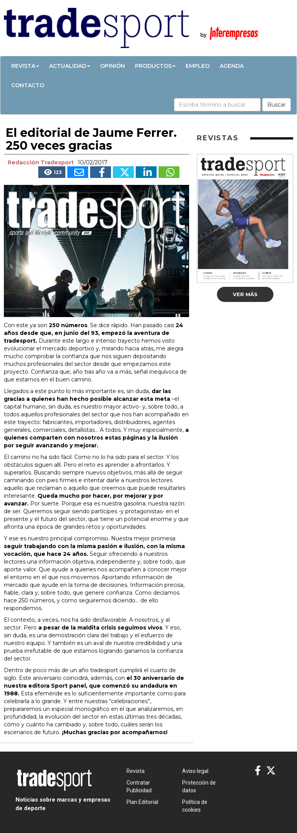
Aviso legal (195, 771)
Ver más (245, 294)
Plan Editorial (142, 802)
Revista (25, 65)
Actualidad (69, 65)
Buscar (276, 104)
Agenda (232, 65)
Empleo (198, 65)
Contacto (27, 85)
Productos (155, 65)
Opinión (112, 65)
